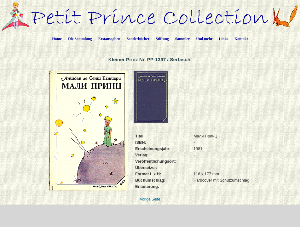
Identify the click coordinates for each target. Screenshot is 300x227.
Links (223, 39)
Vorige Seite (150, 199)
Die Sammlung (80, 39)
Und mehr (204, 39)
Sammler (182, 39)
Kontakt (241, 39)
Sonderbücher (138, 39)
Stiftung (162, 39)
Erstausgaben (109, 39)
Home (57, 39)
